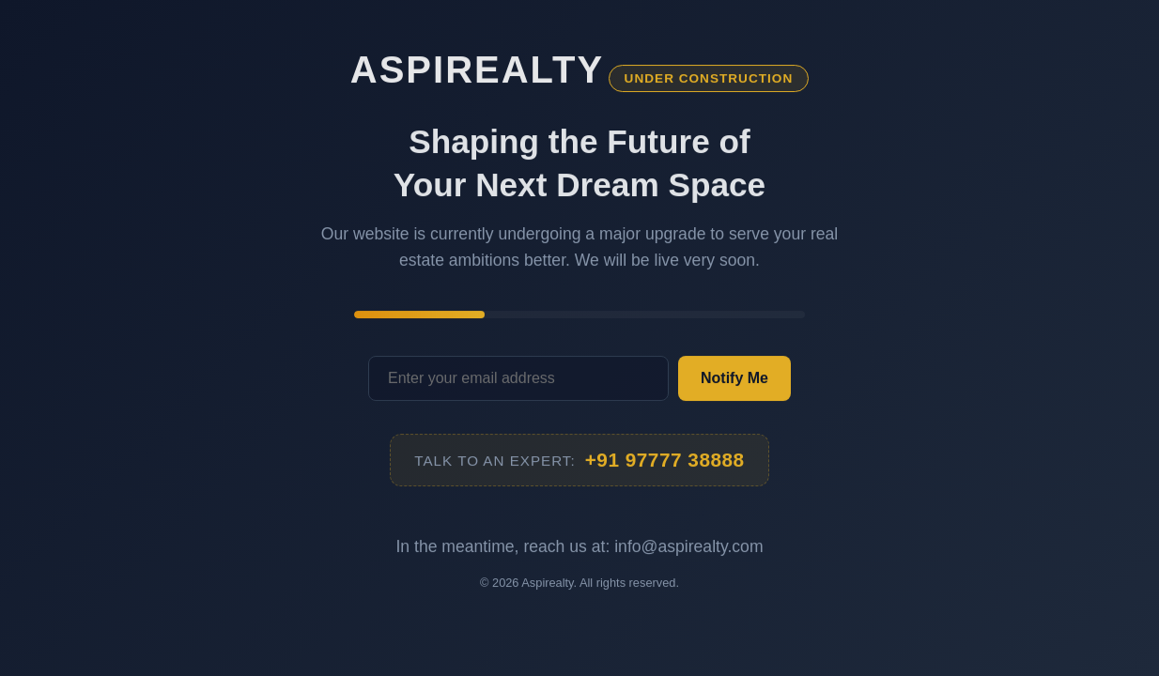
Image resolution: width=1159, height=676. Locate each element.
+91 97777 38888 (665, 460)
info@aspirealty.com (688, 547)
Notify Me (734, 379)
